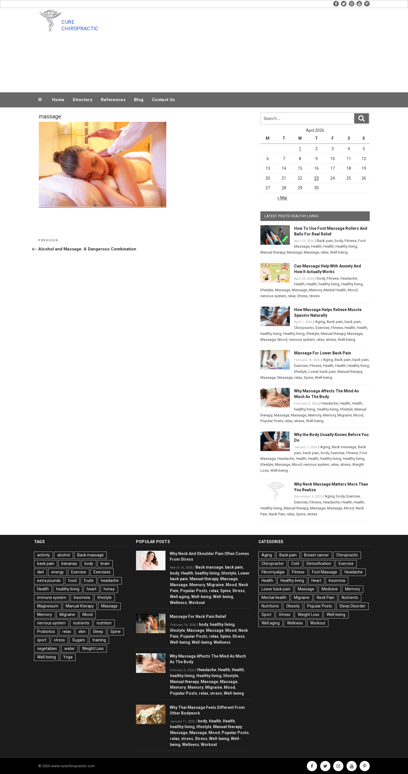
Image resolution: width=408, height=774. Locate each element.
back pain (353, 322)
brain (105, 563)
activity (43, 555)
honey (109, 589)
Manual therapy (272, 252)
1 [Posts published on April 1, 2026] (300, 148)
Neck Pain (277, 514)
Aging (320, 322)
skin (82, 631)
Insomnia (82, 597)
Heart (316, 580)
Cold (295, 563)
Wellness (178, 602)
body (339, 241)
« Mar (282, 197)
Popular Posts (271, 421)
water (69, 648)
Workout (197, 602)
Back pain (325, 241)
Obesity (293, 606)
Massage (294, 252)
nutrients (81, 623)
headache (110, 580)
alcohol (63, 555)
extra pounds (49, 580)
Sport (266, 614)
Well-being (339, 252)
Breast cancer (316, 555)
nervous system (273, 296)
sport (41, 640)
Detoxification (319, 563)
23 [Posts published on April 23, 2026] (316, 178)
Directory (82, 99)
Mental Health (335, 290)
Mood (353, 290)
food (72, 580)
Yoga (68, 657)
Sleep (98, 631)
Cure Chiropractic (79, 25)
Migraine (344, 415)
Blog (138, 99)
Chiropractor (273, 563)
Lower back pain (322, 371)
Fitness (350, 241)
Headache (348, 278)
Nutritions (270, 606)
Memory (315, 290)
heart (91, 589)
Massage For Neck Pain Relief (198, 616)
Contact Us (163, 99)
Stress (302, 296)
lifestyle (266, 290)
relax (324, 252)
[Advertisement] (261, 48)
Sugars (78, 640)
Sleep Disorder (352, 606)
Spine (308, 377)
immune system (51, 597)
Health (316, 246)
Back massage (344, 447)
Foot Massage (324, 572)
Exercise (322, 328)
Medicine (330, 589)
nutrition (104, 623)
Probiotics (46, 631)
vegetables (47, 648)
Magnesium (47, 606)
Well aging (180, 596)
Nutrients (350, 597)
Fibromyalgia (273, 572)
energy (57, 572)
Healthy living (346, 246)
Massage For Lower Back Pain (322, 353)
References (113, 99)
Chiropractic (304, 328)
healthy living (328, 284)
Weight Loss (93, 648)
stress (314, 296)
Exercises (102, 572)
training (99, 640)
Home (58, 99)
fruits (89, 580)
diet (40, 572)
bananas (69, 563)
